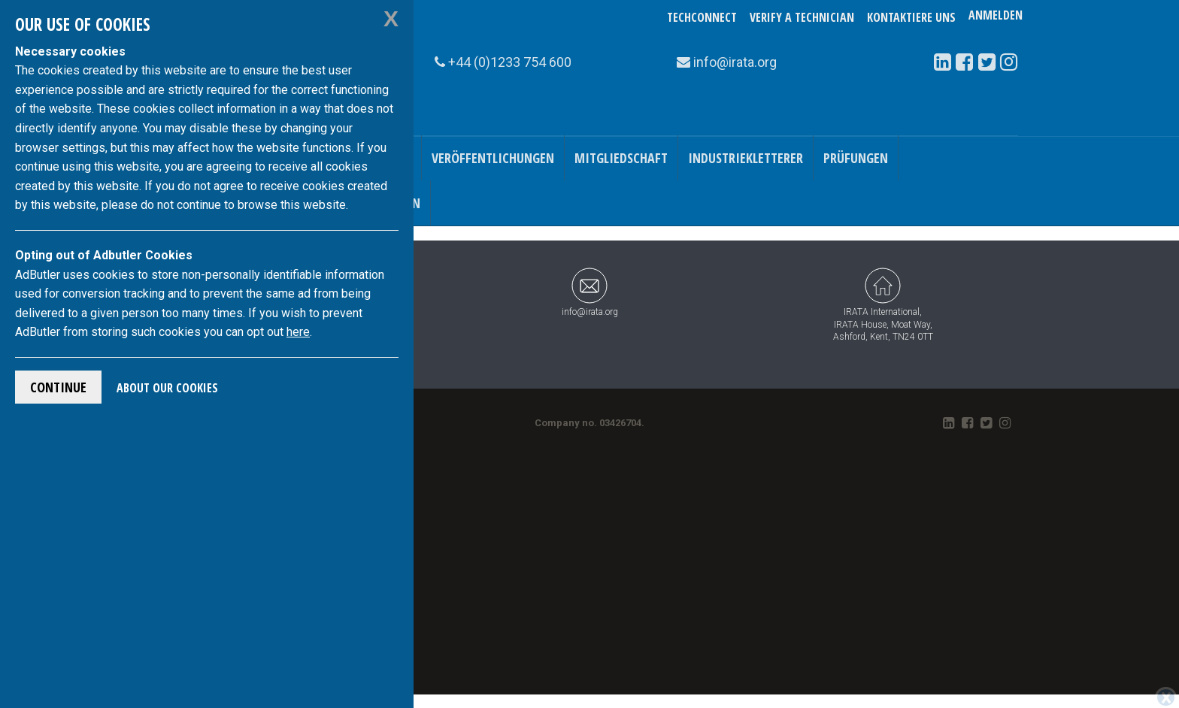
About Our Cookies (167, 388)
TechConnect (702, 17)
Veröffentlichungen (493, 158)
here (298, 332)
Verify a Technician (802, 17)
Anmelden (995, 17)
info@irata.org (590, 292)
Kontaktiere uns (911, 17)
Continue (58, 387)
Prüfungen (855, 158)
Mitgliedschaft (621, 158)
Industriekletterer (745, 158)
